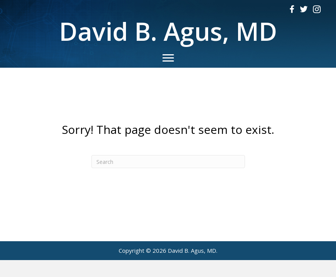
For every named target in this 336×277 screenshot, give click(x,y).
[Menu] (168, 58)
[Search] (168, 161)
